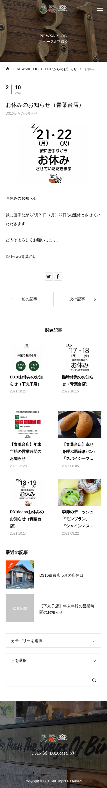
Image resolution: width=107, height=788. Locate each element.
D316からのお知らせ (21, 113)
